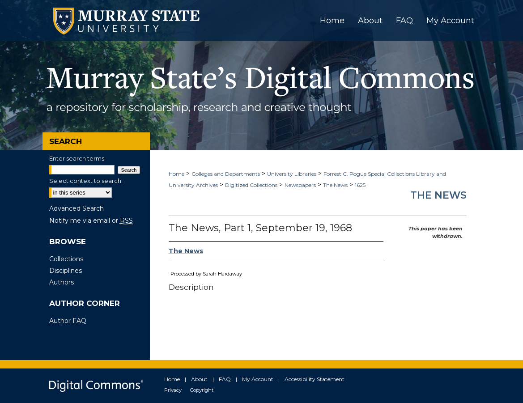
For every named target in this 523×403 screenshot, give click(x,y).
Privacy (173, 390)
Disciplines (65, 271)
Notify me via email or (91, 220)
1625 (360, 185)
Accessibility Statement (314, 379)
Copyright (201, 390)
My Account (257, 379)
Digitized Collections (251, 185)
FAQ (225, 379)
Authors (61, 282)
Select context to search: (86, 180)
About (199, 379)
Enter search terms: (77, 158)
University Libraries (291, 173)
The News (335, 185)
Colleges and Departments (225, 173)
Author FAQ (67, 321)
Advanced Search (76, 208)
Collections (66, 259)
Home (176, 173)
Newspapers (300, 185)
